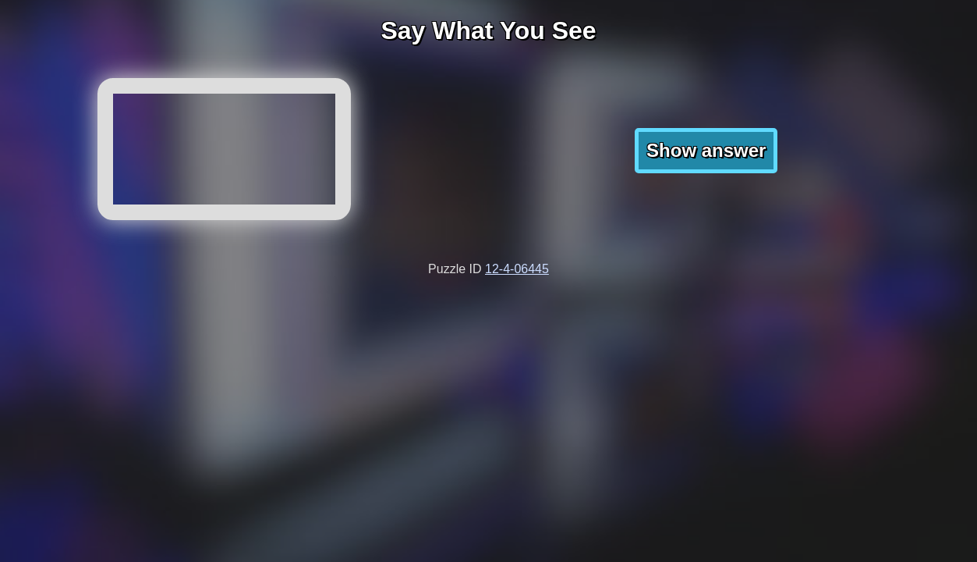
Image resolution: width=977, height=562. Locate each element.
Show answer (706, 150)
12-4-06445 (517, 269)
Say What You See (488, 30)
